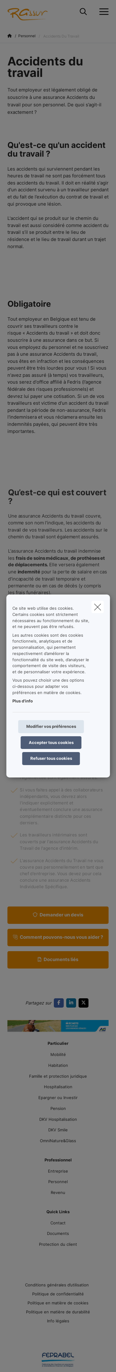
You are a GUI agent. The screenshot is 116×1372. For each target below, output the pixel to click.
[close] (97, 607)
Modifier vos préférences (51, 726)
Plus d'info (22, 700)
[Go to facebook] (60, 1003)
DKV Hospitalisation (58, 1119)
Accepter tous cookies (51, 742)
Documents (58, 1233)
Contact (58, 1222)
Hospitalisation (58, 1086)
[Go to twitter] (85, 1003)
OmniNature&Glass (58, 1140)
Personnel (58, 1181)
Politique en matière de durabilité (58, 1311)
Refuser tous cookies (51, 758)
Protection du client (58, 1244)
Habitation (58, 1065)
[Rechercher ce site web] (83, 11)
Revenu (58, 1192)
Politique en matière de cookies (58, 1302)
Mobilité (58, 1054)
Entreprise (58, 1171)
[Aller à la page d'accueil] (39, 11)
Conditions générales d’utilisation (57, 1284)
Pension (58, 1108)
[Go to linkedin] (72, 1003)
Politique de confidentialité (58, 1293)
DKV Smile (58, 1129)
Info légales (58, 1320)
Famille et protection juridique (58, 1076)
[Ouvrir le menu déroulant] (102, 11)
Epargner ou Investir (58, 1097)
